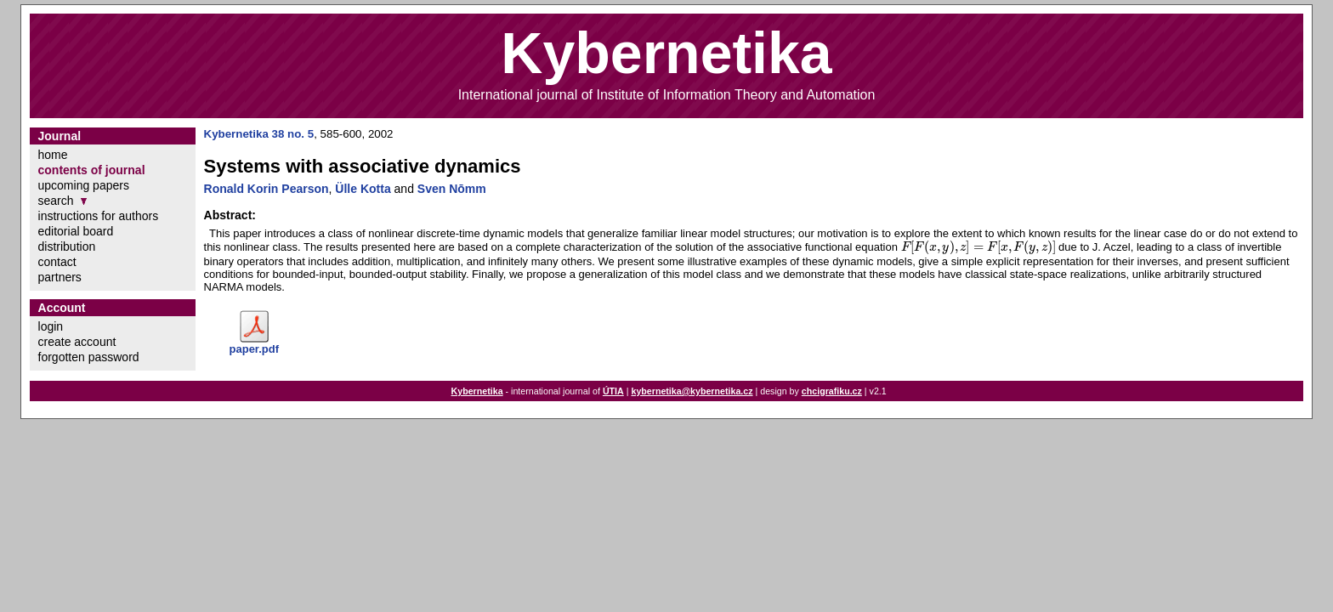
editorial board (76, 231)
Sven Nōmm (451, 189)
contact (57, 262)
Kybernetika (477, 391)
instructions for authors (98, 216)
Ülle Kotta (362, 189)
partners (60, 277)
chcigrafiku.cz (832, 391)
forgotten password (88, 357)
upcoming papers (83, 185)
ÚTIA (613, 391)
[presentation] (978, 247)
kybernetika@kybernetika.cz (691, 391)
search (56, 200)
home (53, 155)
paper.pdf (255, 349)
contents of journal (91, 170)
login (51, 326)
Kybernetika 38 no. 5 (259, 134)
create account (77, 341)
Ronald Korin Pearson (266, 189)
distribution (67, 246)
